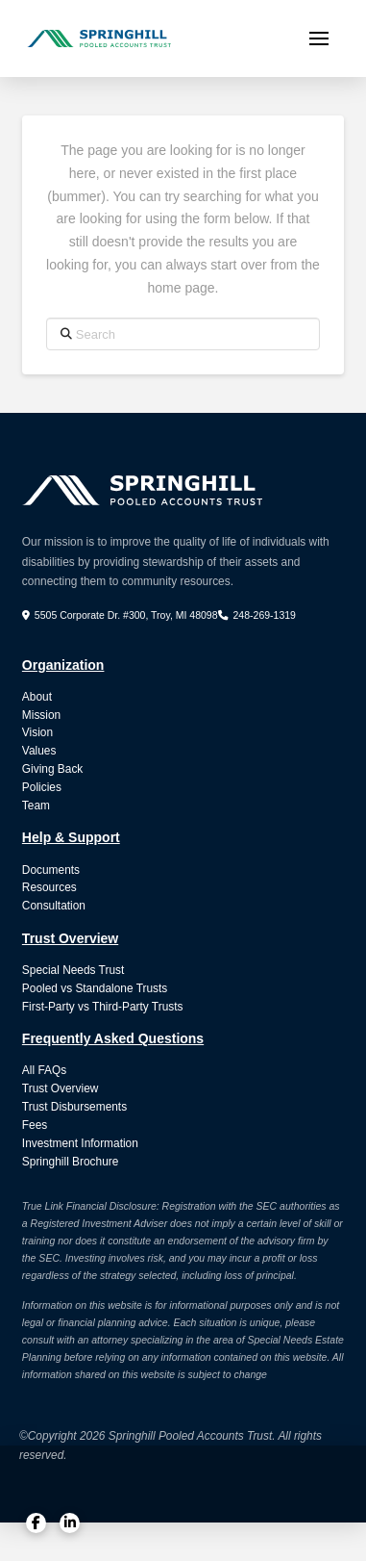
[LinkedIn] (70, 1523)
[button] (319, 38)
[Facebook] (36, 1523)
